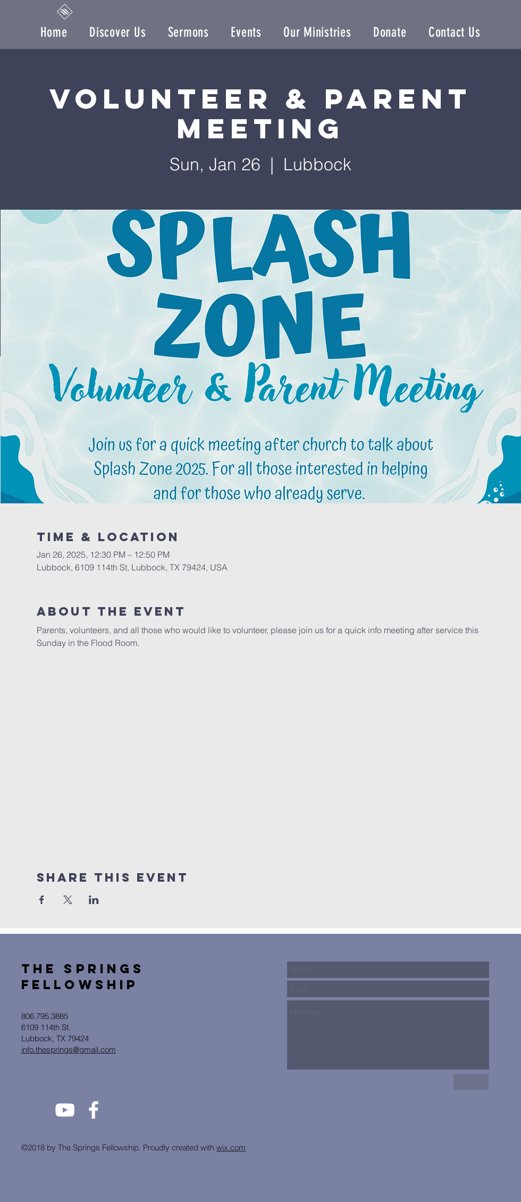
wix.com (231, 1147)
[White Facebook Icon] (93, 1110)
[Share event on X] (68, 900)
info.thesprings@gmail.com (68, 1050)
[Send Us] (471, 1082)
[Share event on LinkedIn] (94, 900)
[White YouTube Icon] (65, 1110)
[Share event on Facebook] (42, 900)
